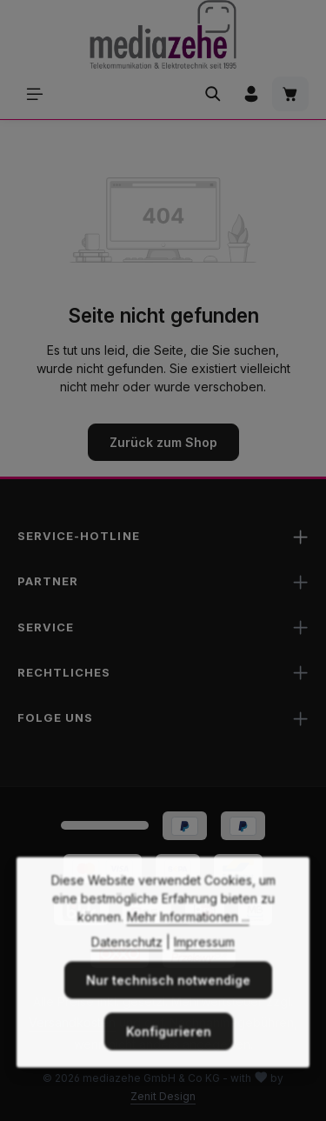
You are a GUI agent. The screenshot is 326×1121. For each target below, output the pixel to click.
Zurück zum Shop (163, 442)
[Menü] (34, 94)
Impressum (204, 961)
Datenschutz (127, 961)
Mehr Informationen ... (188, 936)
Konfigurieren (168, 1051)
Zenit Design (163, 1096)
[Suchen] (213, 94)
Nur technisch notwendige (168, 999)
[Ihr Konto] (251, 94)
